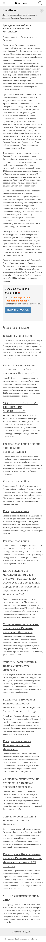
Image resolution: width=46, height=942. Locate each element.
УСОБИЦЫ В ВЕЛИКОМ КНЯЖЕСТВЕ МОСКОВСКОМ (20, 407)
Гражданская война (16, 481)
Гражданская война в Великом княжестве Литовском (17, 745)
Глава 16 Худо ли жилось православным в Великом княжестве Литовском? (20, 369)
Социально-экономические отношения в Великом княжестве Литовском (21, 628)
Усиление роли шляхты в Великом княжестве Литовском (20, 665)
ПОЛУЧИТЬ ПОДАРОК (18, 310)
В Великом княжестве (18, 335)
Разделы (27, 932)
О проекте (16, 932)
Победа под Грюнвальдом (14, 939)
